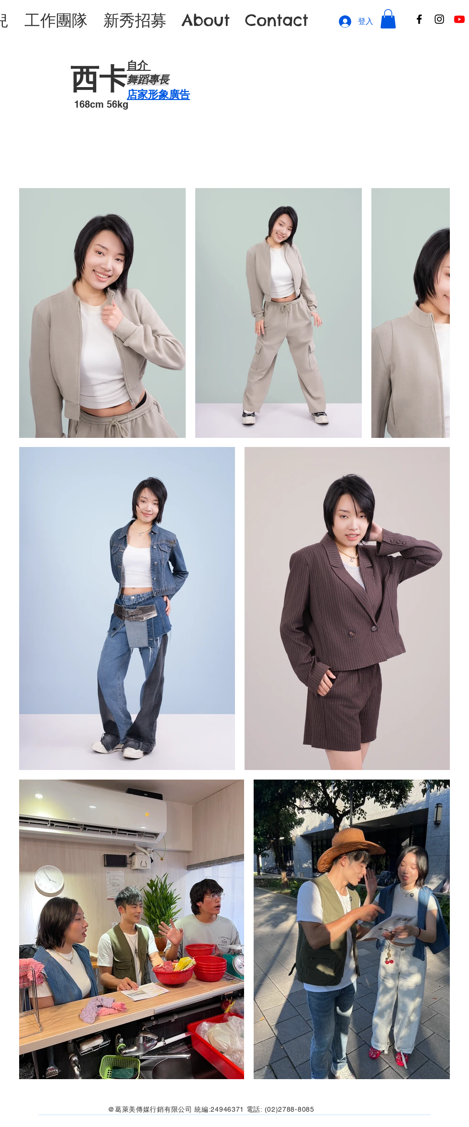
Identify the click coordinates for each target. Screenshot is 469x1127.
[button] (388, 19)
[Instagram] (439, 19)
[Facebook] (419, 19)
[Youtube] (459, 19)
